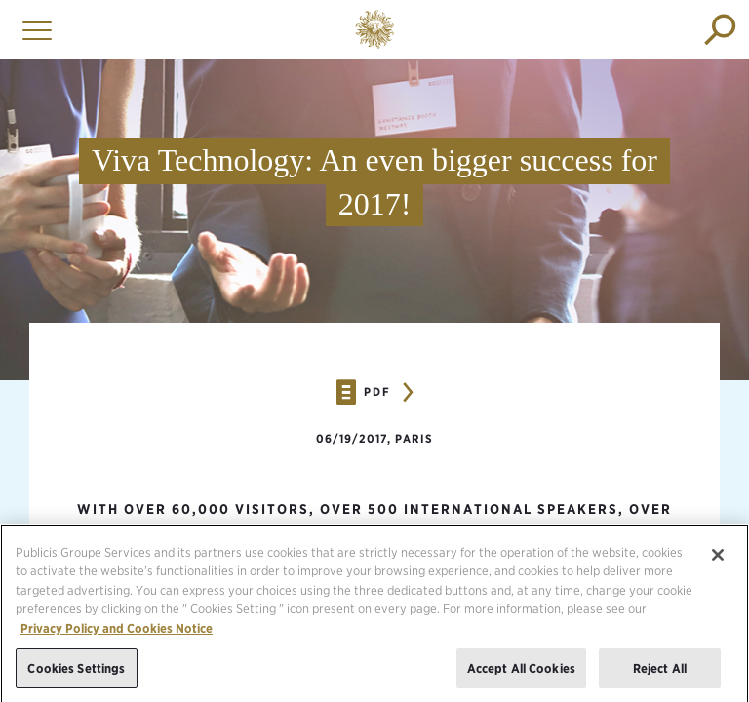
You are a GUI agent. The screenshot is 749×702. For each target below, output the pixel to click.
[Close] (717, 558)
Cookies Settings (76, 672)
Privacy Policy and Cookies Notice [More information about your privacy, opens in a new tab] (116, 632)
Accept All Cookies (521, 672)
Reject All (660, 672)
